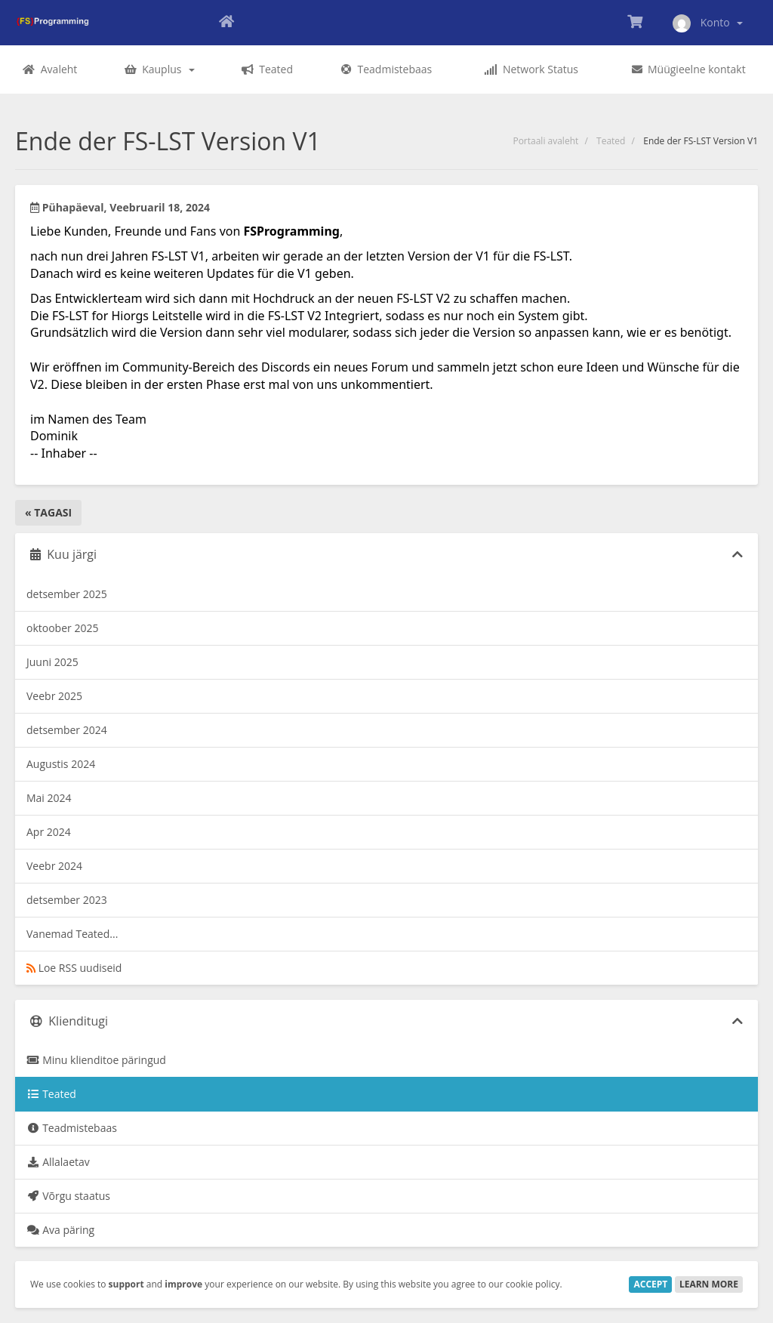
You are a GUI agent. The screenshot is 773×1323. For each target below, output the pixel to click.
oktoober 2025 (62, 628)
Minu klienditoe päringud (96, 1060)
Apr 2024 (48, 832)
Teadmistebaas (71, 1128)
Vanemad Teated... (72, 934)
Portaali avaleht (545, 140)
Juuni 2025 (52, 662)
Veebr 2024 (54, 866)
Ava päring (60, 1230)
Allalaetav (58, 1162)
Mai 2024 (49, 798)
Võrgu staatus (68, 1196)
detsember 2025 (66, 594)
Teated (610, 140)
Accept (650, 1284)
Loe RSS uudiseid (74, 968)
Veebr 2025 (54, 696)
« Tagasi (48, 512)
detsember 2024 (66, 730)
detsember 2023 (66, 900)
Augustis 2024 (60, 764)
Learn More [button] (708, 1284)
